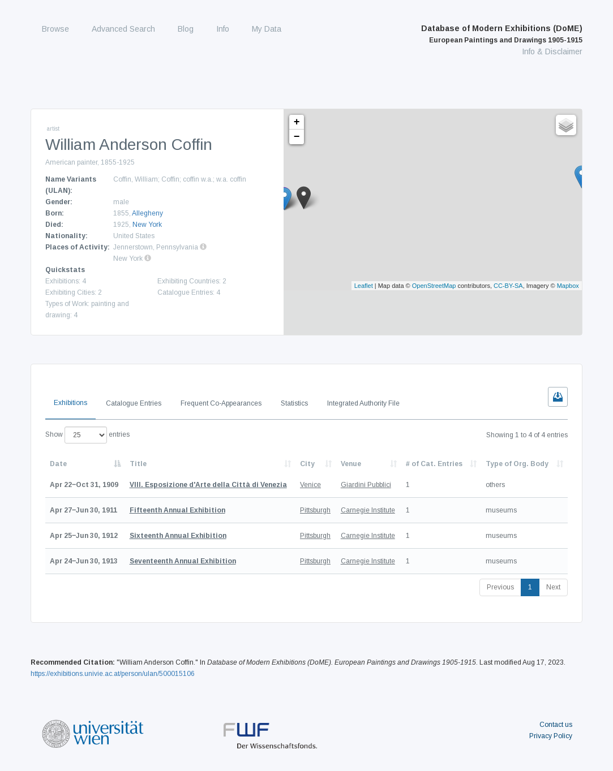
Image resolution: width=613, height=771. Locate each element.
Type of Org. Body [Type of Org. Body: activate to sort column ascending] (517, 464)
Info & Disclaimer (552, 51)
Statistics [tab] (294, 403)
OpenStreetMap (434, 285)
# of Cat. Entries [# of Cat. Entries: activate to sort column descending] (434, 464)
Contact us (555, 725)
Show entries (87, 435)
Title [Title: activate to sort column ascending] (138, 464)
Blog (186, 28)
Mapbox (568, 285)
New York (147, 225)
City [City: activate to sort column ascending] (307, 464)
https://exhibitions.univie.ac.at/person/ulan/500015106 (113, 674)
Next (553, 587)
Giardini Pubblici (366, 485)
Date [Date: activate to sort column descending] (58, 464)
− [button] (297, 137)
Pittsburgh (315, 510)
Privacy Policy (550, 736)
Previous (500, 587)
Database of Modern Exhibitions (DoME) (501, 34)
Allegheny (147, 213)
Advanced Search (123, 28)
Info (222, 28)
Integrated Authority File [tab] (363, 403)
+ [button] (297, 122)
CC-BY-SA (508, 285)
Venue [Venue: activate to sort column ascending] (351, 464)
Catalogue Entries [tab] (133, 403)
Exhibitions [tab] (70, 403)
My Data (266, 28)
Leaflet (363, 285)
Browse (55, 28)
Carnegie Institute (368, 510)
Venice (310, 485)
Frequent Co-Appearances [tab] (221, 403)
